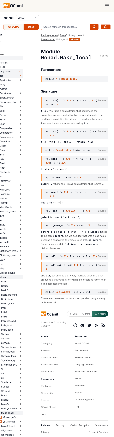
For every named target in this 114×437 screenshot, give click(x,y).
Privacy (45, 432)
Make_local (23, 412)
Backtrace (20, 93)
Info (17, 215)
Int (16, 220)
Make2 (20, 399)
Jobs (43, 414)
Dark (86, 313)
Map (17, 268)
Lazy (17, 259)
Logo (77, 406)
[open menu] (107, 6)
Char (17, 123)
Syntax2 (21, 338)
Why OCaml (47, 371)
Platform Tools (83, 357)
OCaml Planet (48, 407)
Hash (18, 185)
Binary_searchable (24, 102)
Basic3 (20, 290)
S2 (18, 373)
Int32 (18, 224)
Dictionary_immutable (24, 250)
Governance (101, 425)
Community (47, 393)
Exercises (80, 385)
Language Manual (84, 364)
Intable (19, 237)
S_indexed (22, 382)
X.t (69, 100)
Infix (19, 307)
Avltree (19, 88)
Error (17, 154)
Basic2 (20, 285)
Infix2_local (23, 329)
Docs (31, 26)
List (17, 264)
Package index (49, 35)
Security (60, 425)
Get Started (81, 350)
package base (11, 54)
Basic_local (23, 299)
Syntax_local (23, 351)
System (100, 313)
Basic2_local (23, 303)
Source (104, 55)
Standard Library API (86, 371)
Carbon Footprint (79, 425)
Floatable (20, 172)
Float (18, 167)
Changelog (46, 343)
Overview (13, 26)
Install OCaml (82, 343)
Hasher (19, 198)
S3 (18, 377)
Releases (46, 350)
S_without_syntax (25, 360)
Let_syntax (24, 421)
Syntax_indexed (25, 347)
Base (13, 58)
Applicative (21, 80)
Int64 (18, 233)
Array (18, 84)
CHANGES (17, 62)
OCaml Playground (85, 399)
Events (45, 400)
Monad (19, 277)
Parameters (11, 41)
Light (74, 313)
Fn (16, 176)
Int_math (20, 242)
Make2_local (23, 426)
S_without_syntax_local (25, 364)
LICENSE (17, 67)
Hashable (20, 194)
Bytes (18, 119)
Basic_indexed (24, 294)
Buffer (18, 115)
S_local (20, 386)
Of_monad (22, 430)
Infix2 (20, 312)
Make (20, 395)
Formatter (20, 180)
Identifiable (21, 207)
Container (20, 141)
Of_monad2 (23, 434)
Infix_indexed (24, 321)
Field (17, 163)
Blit (17, 106)
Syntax (20, 334)
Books (78, 378)
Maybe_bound (23, 272)
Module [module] (75, 39)
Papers (78, 392)
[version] (27, 17)
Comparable (21, 128)
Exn (17, 158)
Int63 (18, 229)
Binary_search (22, 97)
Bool (17, 110)
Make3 (20, 404)
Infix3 (20, 316)
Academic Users (50, 364)
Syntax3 (21, 342)
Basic (20, 281)
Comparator (21, 132)
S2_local (21, 391)
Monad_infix (25, 417)
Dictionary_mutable (24, 255)
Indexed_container (24, 211)
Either (18, 145)
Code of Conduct (98, 432)
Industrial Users (49, 357)
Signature (10, 46)
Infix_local (22, 325)
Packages (46, 386)
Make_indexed (24, 408)
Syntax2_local (24, 356)
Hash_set (20, 189)
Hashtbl (19, 202)
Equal (18, 150)
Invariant (20, 246)
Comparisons (22, 137)
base (9, 17)
